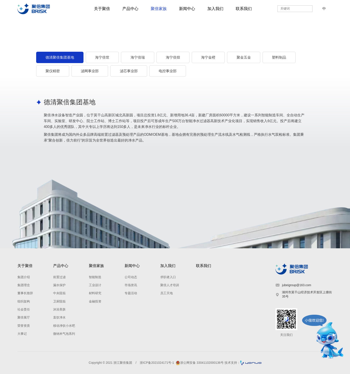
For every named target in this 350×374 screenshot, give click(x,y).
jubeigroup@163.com (296, 285)
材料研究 (95, 293)
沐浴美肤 (59, 309)
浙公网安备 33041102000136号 (200, 362)
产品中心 (130, 8)
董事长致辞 (25, 293)
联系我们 (244, 8)
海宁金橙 (208, 57)
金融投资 (95, 301)
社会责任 (23, 309)
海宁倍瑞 (138, 57)
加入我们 (215, 8)
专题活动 (131, 293)
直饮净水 (59, 317)
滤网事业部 (90, 71)
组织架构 (23, 301)
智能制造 (95, 277)
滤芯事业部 (129, 71)
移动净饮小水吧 (64, 325)
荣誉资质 (23, 325)
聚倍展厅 (23, 317)
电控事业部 (168, 71)
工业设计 (95, 285)
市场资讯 (131, 285)
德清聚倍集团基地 (60, 57)
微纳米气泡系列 (64, 333)
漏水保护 (59, 285)
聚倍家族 (159, 8)
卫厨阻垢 (59, 301)
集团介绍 (23, 277)
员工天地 (166, 293)
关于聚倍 (102, 8)
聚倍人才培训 (169, 285)
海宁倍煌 (173, 57)
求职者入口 (168, 277)
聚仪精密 (53, 71)
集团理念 (23, 285)
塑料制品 (279, 57)
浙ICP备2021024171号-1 (157, 362)
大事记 (22, 333)
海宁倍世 (102, 57)
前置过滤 (59, 277)
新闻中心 (187, 8)
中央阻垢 (59, 293)
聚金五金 (244, 57)
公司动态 (131, 277)
